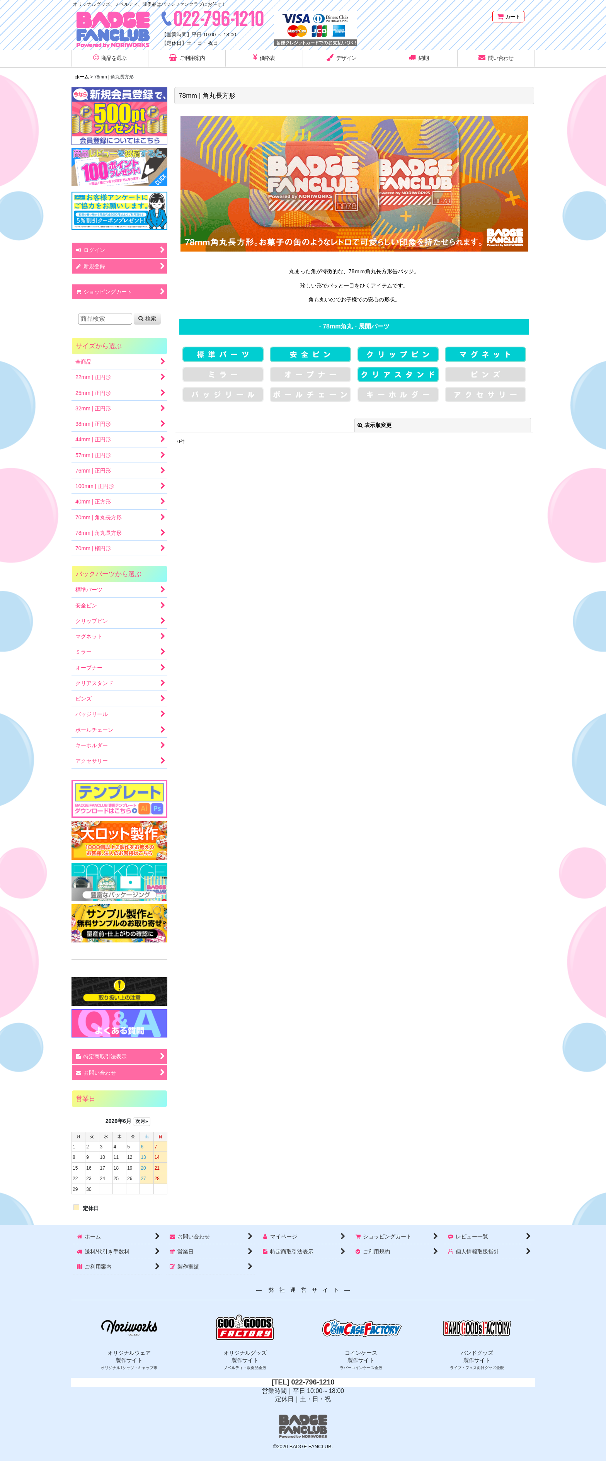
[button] (109, 58)
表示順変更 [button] (374, 425)
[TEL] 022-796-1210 (302, 1382)
